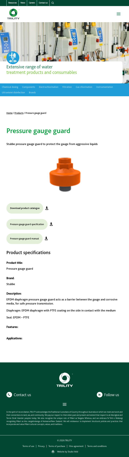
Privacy (41, 446)
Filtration (67, 87)
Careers (32, 3)
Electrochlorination (48, 87)
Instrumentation (104, 87)
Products (18, 113)
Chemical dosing (10, 87)
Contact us (43, 3)
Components (28, 87)
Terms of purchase (56, 446)
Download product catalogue (25, 208)
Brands (32, 92)
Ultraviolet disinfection (13, 92)
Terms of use (28, 446)
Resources (12, 3)
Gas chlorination (84, 87)
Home (9, 113)
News (22, 3)
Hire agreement (76, 446)
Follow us (111, 394)
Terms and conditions (97, 446)
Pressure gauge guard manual (24, 238)
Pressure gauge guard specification (27, 224)
